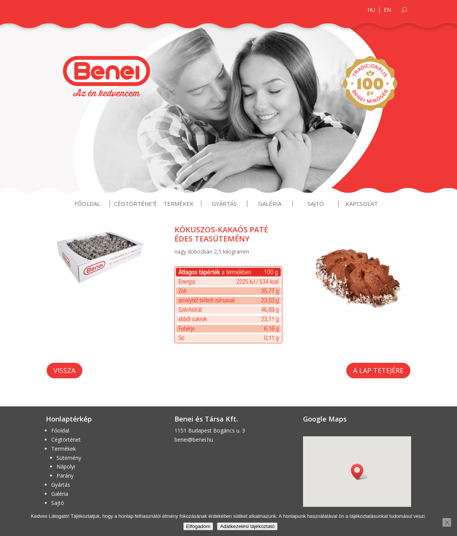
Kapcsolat (361, 203)
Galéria (269, 203)
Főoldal (87, 203)
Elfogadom (198, 526)
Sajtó (316, 203)
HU (371, 9)
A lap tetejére (378, 370)
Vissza (64, 370)
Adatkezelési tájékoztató (247, 526)
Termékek (178, 203)
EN (387, 9)
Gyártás (224, 203)
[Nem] (446, 522)
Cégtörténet (135, 203)
